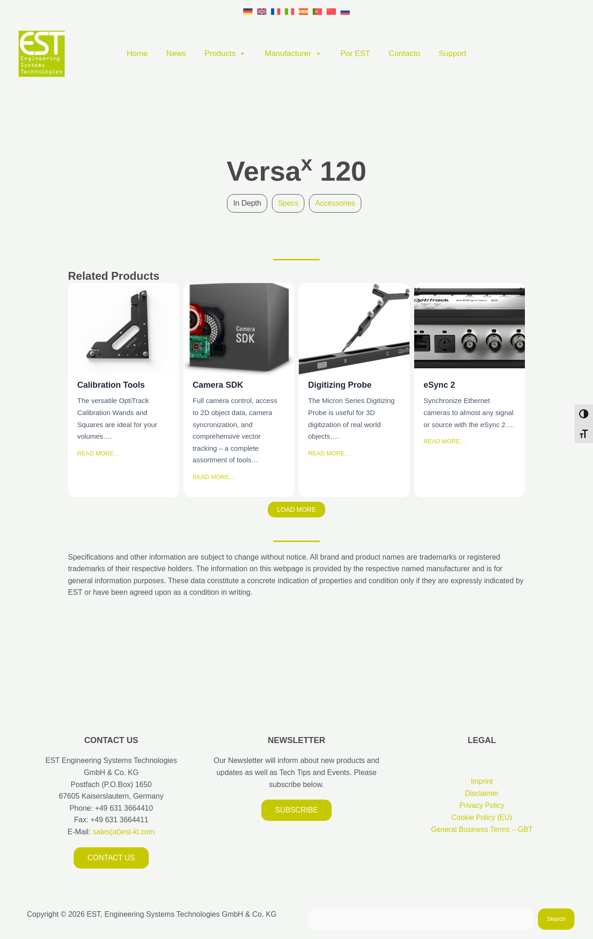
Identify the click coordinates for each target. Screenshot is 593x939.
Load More (296, 509)
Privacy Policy (482, 805)
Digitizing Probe (353, 329)
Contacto (404, 53)
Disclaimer (482, 793)
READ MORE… (98, 453)
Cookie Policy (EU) (482, 817)
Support (453, 53)
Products (225, 53)
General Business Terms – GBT (482, 829)
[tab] (246, 203)
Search (556, 918)
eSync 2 (469, 329)
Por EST (355, 53)
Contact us (111, 858)
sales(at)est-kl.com (123, 832)
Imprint (482, 781)
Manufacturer (293, 53)
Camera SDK (238, 329)
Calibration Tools (123, 329)
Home (137, 53)
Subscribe (296, 810)
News (176, 53)
